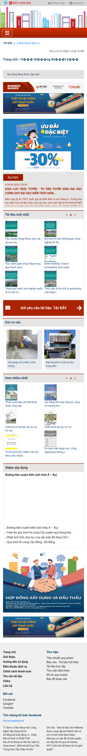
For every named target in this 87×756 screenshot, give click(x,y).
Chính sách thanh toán (17, 671)
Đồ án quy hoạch (57, 674)
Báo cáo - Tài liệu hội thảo (63, 662)
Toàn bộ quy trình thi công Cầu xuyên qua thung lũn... (40, 532)
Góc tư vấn (13, 322)
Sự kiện (13, 177)
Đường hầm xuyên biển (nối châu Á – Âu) (31, 474)
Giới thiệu (9, 657)
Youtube (8, 707)
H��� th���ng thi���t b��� (50, 59)
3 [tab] (75, 215)
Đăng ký (76, 3)
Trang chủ (10, 59)
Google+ (8, 703)
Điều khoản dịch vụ (29, 43)
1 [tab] (67, 215)
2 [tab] (71, 215)
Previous (2, 258)
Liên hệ (7, 685)
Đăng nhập (56, 3)
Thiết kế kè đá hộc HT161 (58, 427)
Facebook (9, 699)
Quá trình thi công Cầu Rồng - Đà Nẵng (31, 542)
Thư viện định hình (58, 670)
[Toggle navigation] (7, 32)
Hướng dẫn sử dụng (15, 661)
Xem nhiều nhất (16, 378)
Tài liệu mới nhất (17, 214)
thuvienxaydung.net (13, 720)
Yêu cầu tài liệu (12, 676)
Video (6, 681)
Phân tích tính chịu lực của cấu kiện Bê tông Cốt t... (38, 537)
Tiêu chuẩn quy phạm (60, 658)
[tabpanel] (24, 258)
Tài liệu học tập (56, 666)
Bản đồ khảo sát (57, 679)
